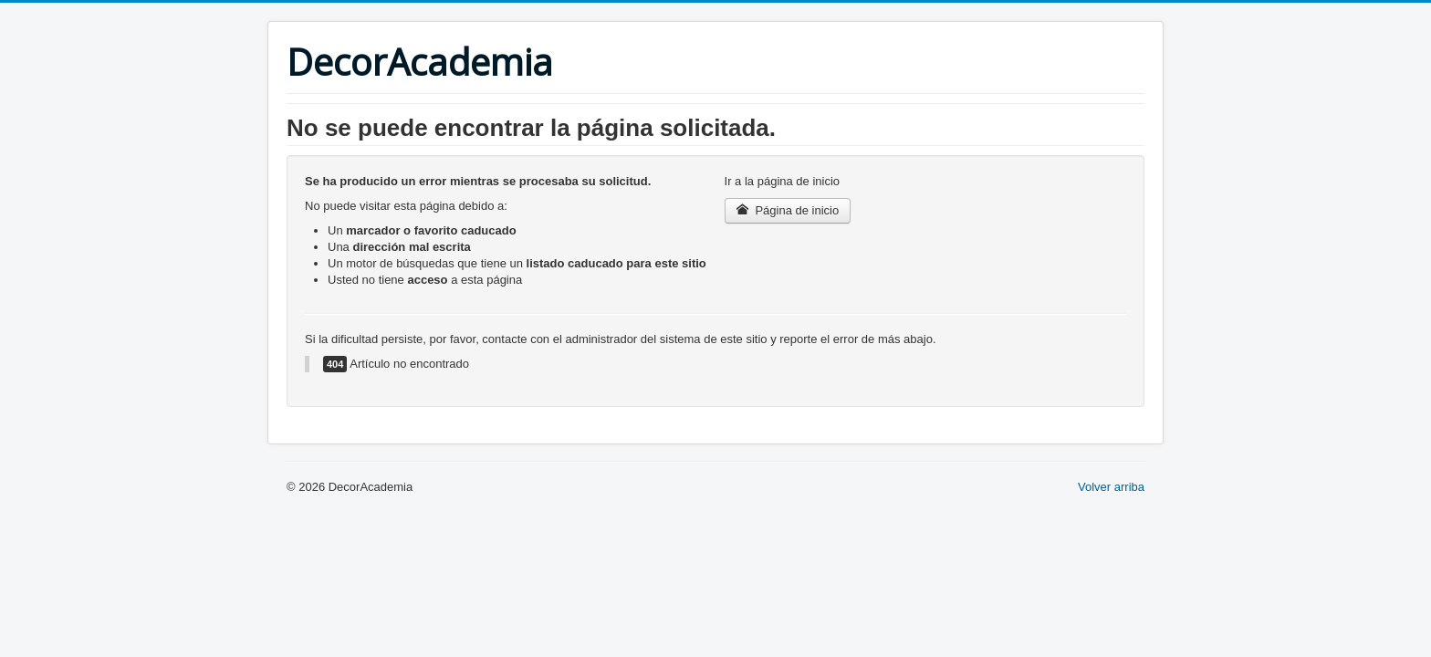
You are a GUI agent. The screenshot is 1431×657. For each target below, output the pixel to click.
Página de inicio (788, 210)
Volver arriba (1111, 487)
